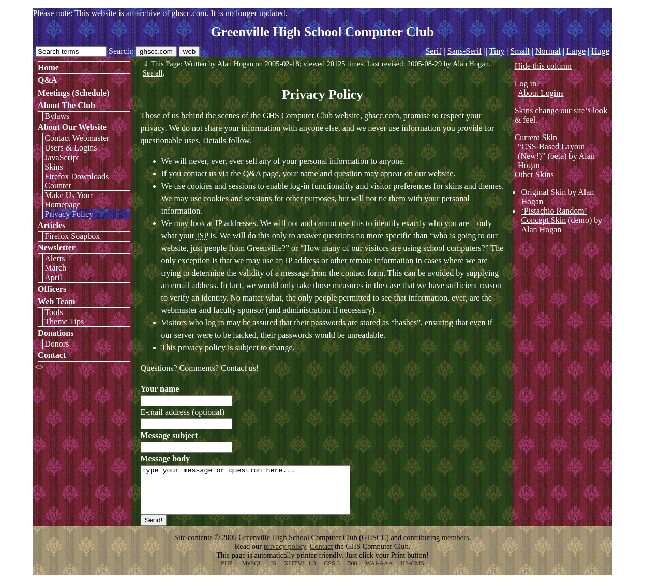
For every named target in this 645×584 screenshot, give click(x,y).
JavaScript (61, 157)
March (55, 267)
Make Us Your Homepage (68, 200)
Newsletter (57, 247)
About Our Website (72, 127)
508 (352, 572)
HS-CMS (412, 572)
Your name (160, 388)
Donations (55, 332)
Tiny (497, 51)
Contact (52, 355)
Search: (121, 51)
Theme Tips (64, 321)
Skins (53, 166)
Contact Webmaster (76, 137)
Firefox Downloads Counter (76, 181)
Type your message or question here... (258, 494)
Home (48, 67)
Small (519, 51)
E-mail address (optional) (183, 412)
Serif (433, 51)
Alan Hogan (235, 63)
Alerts (54, 258)
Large (576, 51)
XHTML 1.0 (300, 572)
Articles (51, 225)
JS (273, 572)
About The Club (66, 105)
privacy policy (285, 555)
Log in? (527, 83)
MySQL (252, 572)
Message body (165, 458)
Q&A (47, 80)
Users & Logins (70, 147)
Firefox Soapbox (72, 236)
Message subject (169, 435)
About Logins (540, 92)
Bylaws (56, 116)
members (455, 547)
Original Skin (543, 192)
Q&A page (261, 173)
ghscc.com (381, 115)
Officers (52, 288)
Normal (548, 51)
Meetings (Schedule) (73, 92)
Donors (56, 343)
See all (153, 73)
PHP (226, 572)
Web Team (56, 301)
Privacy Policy (68, 213)
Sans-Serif (464, 51)
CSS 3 (332, 572)
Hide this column (543, 66)
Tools (53, 312)
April (53, 277)
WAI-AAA (379, 572)
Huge (600, 51)
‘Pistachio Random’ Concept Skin (554, 215)
